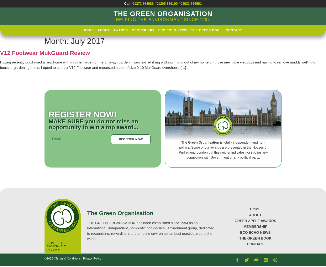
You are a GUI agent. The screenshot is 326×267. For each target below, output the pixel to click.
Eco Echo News (173, 30)
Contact (234, 30)
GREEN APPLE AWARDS (255, 221)
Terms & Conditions (69, 258)
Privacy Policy (92, 258)
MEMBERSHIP (255, 227)
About (104, 30)
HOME (89, 30)
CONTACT (255, 244)
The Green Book (206, 30)
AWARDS (120, 30)
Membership (143, 30)
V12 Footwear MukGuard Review (45, 53)
